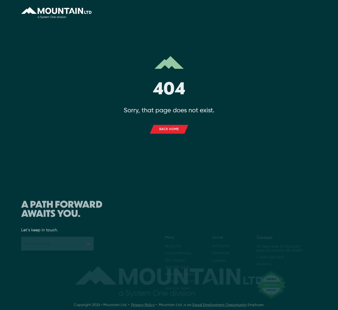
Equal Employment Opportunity (219, 304)
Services (171, 10)
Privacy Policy (143, 304)
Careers (201, 10)
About (138, 10)
